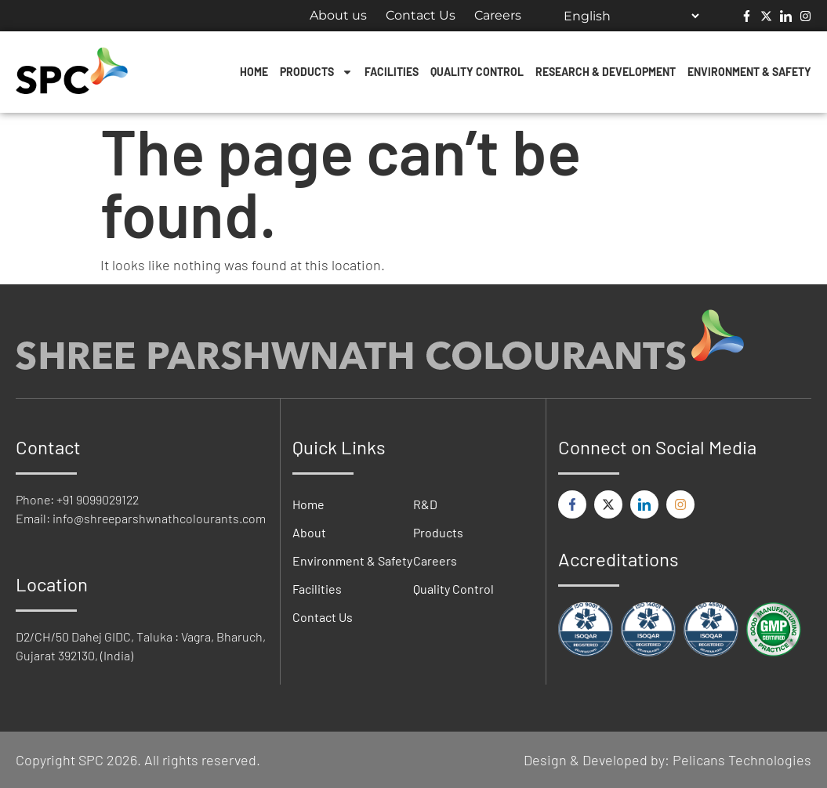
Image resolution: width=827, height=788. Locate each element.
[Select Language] (631, 15)
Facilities (392, 71)
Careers (497, 15)
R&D (425, 504)
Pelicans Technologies (742, 759)
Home (254, 71)
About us (338, 15)
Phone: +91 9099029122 (77, 499)
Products (316, 72)
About (309, 532)
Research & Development (605, 71)
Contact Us (420, 15)
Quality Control (477, 71)
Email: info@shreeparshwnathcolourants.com (141, 518)
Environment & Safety (749, 71)
